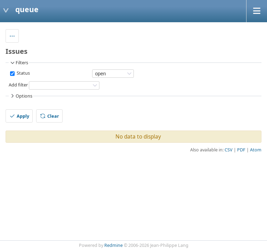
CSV (229, 150)
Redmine (113, 245)
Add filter (18, 85)
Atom (255, 150)
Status (23, 73)
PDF (241, 150)
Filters (18, 63)
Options (20, 96)
